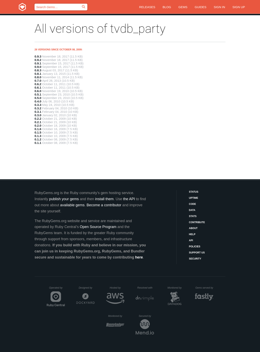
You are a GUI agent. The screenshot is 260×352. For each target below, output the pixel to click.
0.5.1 (38, 94)
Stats (193, 216)
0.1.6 (38, 129)
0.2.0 (38, 125)
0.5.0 (38, 98)
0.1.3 (38, 136)
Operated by (57, 289)
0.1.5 (38, 132)
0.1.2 (38, 139)
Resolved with (145, 287)
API (191, 240)
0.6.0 (38, 91)
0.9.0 (38, 66)
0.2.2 (38, 118)
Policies (194, 246)
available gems (72, 205)
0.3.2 (38, 108)
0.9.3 (38, 56)
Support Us (197, 252)
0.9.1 (38, 63)
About (193, 228)
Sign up (238, 7)
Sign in (219, 7)
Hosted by (117, 287)
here (139, 257)
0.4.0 (38, 101)
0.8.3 (38, 70)
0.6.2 (38, 84)
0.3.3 (38, 104)
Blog (166, 7)
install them (104, 199)
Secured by (146, 316)
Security (195, 258)
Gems (182, 7)
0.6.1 (38, 87)
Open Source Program (98, 227)
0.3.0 (38, 115)
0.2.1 (38, 122)
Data (192, 210)
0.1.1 (38, 142)
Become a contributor (104, 205)
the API (129, 199)
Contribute (197, 222)
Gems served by (204, 287)
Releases (147, 7)
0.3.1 (38, 111)
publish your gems (64, 199)
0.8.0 (38, 77)
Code (192, 204)
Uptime (193, 198)
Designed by (86, 287)
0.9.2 (38, 60)
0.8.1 (38, 73)
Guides (201, 7)
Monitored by (176, 287)
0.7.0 (38, 80)
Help (192, 234)
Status (193, 191)
